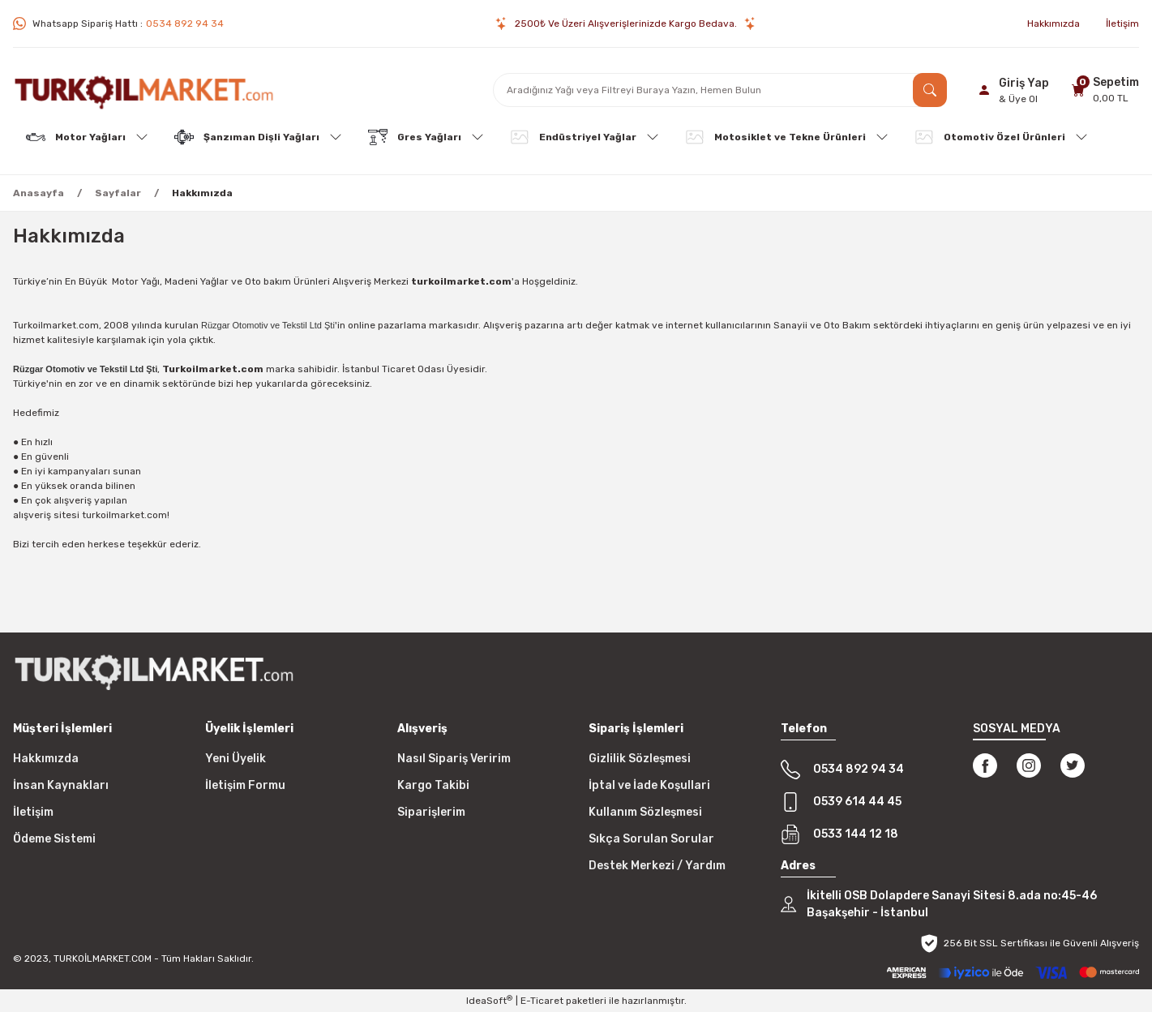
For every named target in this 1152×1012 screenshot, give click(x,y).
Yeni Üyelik (235, 758)
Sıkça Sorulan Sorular (651, 839)
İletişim (33, 812)
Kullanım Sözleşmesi (645, 812)
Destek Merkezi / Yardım (657, 866)
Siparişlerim (431, 812)
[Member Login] (1011, 90)
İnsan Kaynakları (61, 785)
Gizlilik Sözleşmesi (640, 758)
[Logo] (144, 90)
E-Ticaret (541, 1000)
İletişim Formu (245, 785)
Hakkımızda (46, 758)
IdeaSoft (489, 1000)
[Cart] (1103, 89)
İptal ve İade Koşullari (649, 785)
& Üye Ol (1018, 99)
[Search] (720, 90)
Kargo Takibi (433, 785)
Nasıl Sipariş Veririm (454, 758)
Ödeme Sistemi (54, 839)
